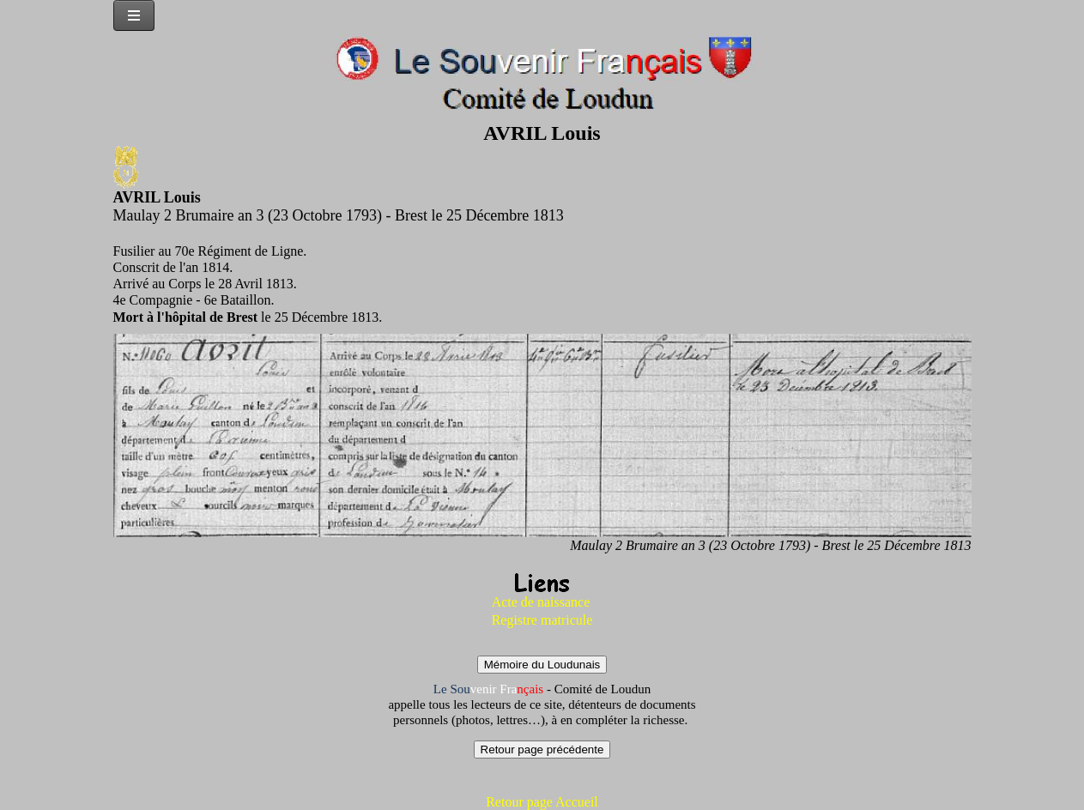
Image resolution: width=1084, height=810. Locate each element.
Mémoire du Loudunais (542, 664)
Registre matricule (542, 620)
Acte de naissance (541, 602)
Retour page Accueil (542, 802)
